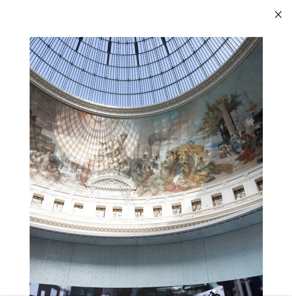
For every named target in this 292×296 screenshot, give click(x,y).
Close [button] (276, 14)
